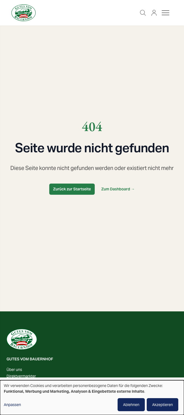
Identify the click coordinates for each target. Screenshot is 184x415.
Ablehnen (131, 404)
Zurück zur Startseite (72, 189)
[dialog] (92, 397)
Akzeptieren (162, 404)
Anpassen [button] (12, 404)
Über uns (14, 369)
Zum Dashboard (118, 189)
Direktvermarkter (21, 376)
